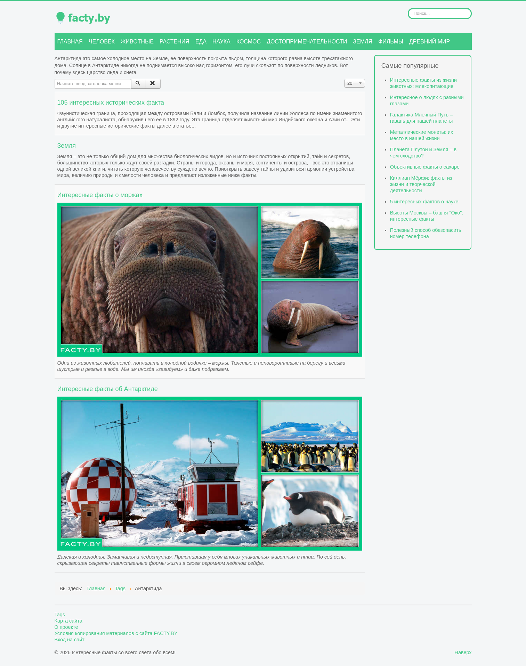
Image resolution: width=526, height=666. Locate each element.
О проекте (66, 627)
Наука (221, 41)
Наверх (463, 652)
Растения (174, 41)
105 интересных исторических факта (110, 102)
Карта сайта (68, 621)
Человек (102, 41)
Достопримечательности (307, 41)
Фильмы (390, 41)
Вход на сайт (69, 639)
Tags (60, 614)
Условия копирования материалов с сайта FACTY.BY (116, 633)
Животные (137, 41)
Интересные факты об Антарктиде (107, 388)
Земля (362, 41)
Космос (248, 41)
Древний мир (429, 41)
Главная (70, 41)
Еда (201, 41)
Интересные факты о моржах (100, 195)
